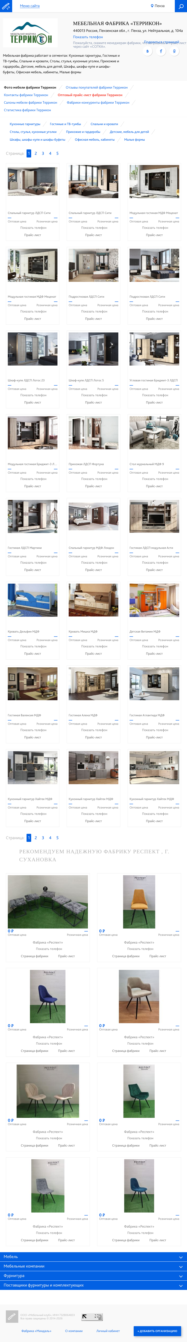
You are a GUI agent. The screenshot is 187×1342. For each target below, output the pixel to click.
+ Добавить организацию (157, 1331)
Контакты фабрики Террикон (26, 95)
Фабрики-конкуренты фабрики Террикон (98, 102)
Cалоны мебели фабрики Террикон (30, 102)
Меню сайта (30, 6)
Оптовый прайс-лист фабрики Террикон (90, 95)
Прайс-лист (32, 235)
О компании (74, 1331)
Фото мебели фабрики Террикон (30, 87)
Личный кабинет (108, 1331)
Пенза (160, 5)
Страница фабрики (35, 956)
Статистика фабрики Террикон (27, 110)
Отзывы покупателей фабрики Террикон (97, 87)
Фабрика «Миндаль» (36, 1331)
